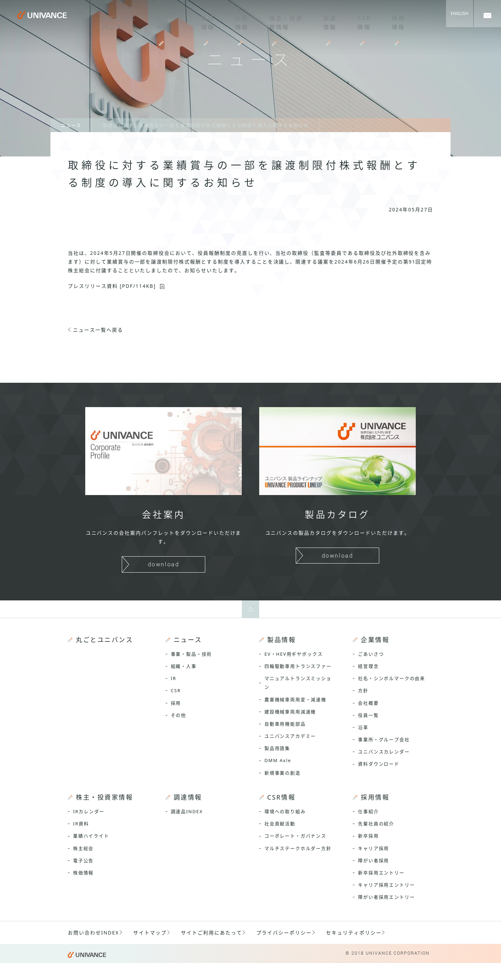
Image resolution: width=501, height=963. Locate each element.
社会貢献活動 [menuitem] (279, 823)
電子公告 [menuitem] (83, 860)
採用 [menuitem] (176, 703)
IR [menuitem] (173, 678)
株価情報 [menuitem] (83, 872)
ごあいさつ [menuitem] (371, 654)
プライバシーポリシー (284, 932)
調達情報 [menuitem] (319, 19)
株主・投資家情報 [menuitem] (275, 19)
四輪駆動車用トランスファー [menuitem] (298, 666)
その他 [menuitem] (178, 715)
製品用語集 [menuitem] (277, 748)
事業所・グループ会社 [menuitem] (383, 739)
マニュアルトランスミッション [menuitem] (298, 682)
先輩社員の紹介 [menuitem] (376, 823)
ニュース (71, 125)
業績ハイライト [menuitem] (91, 836)
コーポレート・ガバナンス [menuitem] (295, 836)
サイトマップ (150, 932)
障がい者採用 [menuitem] (373, 860)
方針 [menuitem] (363, 690)
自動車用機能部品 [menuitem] (285, 724)
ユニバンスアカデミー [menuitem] (290, 736)
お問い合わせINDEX (93, 932)
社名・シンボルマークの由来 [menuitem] (391, 678)
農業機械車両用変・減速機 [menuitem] (295, 699)
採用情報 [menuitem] (386, 19)
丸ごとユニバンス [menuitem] (108, 19)
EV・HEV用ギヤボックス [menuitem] (293, 654)
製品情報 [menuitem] (196, 19)
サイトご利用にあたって (211, 932)
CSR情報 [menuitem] (353, 19)
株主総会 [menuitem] (83, 848)
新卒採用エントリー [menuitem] (381, 872)
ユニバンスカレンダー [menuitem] (383, 751)
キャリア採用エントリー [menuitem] (386, 885)
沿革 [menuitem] (363, 727)
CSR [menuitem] (176, 690)
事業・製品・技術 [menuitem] (191, 654)
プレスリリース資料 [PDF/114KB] (112, 286)
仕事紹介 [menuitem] (368, 811)
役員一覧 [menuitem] (368, 715)
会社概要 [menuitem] (368, 703)
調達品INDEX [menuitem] (187, 811)
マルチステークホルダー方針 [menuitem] (298, 848)
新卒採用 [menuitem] (368, 836)
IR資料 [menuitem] (81, 823)
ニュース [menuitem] (152, 19)
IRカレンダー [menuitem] (88, 811)
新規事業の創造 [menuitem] (282, 773)
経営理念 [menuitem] (368, 666)
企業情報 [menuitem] (230, 19)
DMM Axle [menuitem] (277, 760)
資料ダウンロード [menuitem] (378, 764)
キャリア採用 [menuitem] (373, 848)
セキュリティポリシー (354, 932)
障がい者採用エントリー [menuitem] (386, 897)
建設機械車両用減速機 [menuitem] (290, 712)
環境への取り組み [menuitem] (285, 811)
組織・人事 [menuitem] (184, 666)
